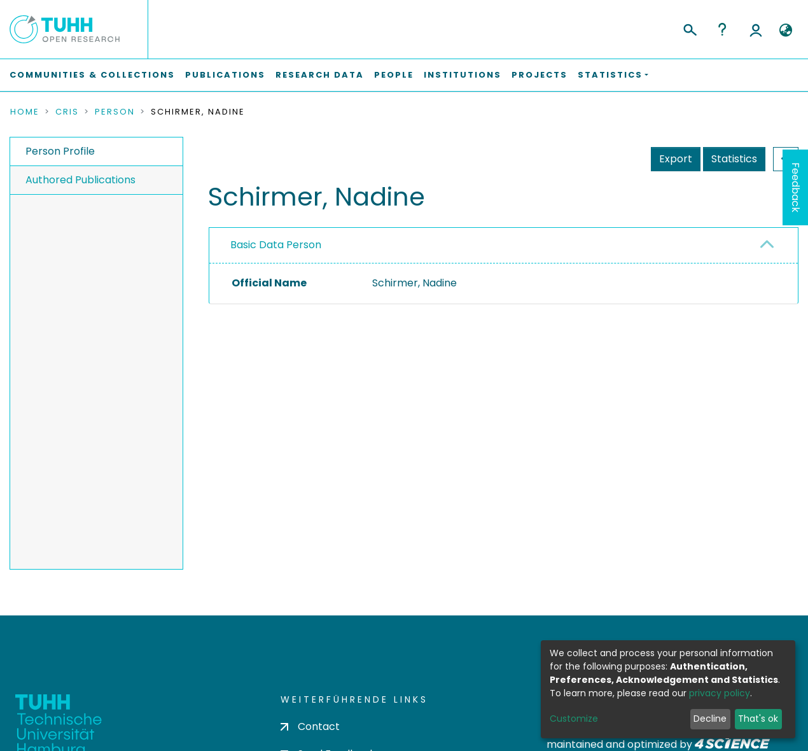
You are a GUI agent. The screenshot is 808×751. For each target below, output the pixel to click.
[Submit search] (689, 28)
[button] (785, 30)
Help (722, 29)
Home (24, 112)
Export (675, 158)
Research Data (319, 75)
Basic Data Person (275, 244)
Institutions (462, 75)
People (394, 75)
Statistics (734, 158)
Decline (710, 718)
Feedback (795, 187)
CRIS (67, 112)
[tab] (503, 245)
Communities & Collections (92, 75)
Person (115, 112)
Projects (540, 75)
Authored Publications (80, 179)
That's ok (758, 718)
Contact (310, 726)
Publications (225, 75)
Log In (756, 29)
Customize (574, 718)
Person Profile (60, 151)
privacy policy (719, 693)
